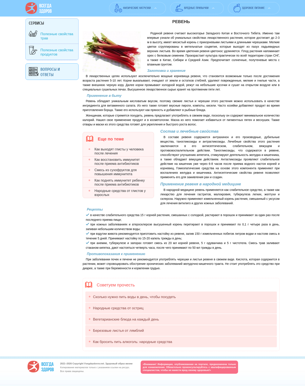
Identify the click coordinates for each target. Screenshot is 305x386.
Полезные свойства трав (56, 36)
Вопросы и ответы (50, 72)
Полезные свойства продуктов (56, 52)
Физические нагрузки (137, 8)
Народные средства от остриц (118, 308)
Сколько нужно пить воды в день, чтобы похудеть (134, 297)
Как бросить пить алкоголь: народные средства (132, 342)
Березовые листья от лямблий (118, 331)
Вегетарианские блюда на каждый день (126, 319)
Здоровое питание (253, 8)
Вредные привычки (196, 8)
